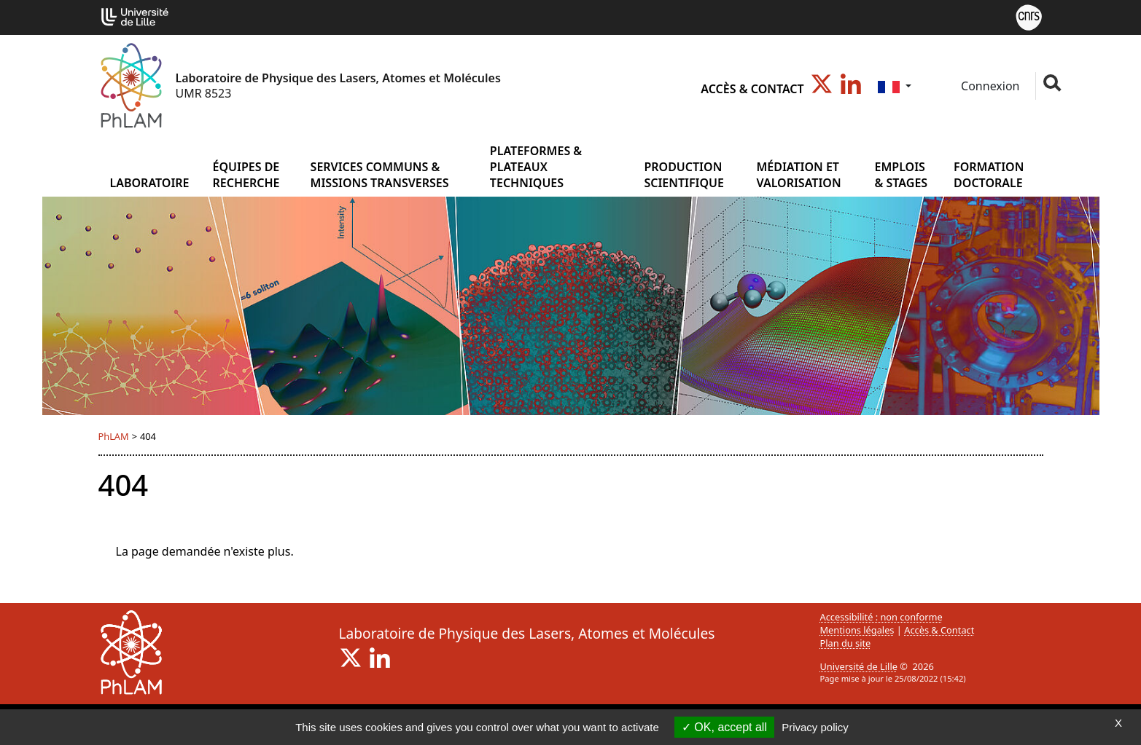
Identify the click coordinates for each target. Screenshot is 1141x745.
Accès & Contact (752, 89)
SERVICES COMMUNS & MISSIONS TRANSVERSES (380, 175)
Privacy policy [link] (815, 727)
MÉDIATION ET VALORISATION (798, 175)
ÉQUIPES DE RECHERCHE (246, 175)
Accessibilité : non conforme (881, 616)
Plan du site (845, 643)
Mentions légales (857, 629)
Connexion (989, 86)
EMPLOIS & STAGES (901, 175)
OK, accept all (724, 727)
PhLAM (113, 436)
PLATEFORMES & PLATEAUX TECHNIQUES (536, 167)
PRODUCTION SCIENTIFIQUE (684, 175)
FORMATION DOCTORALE (989, 175)
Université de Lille (858, 666)
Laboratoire (149, 183)
